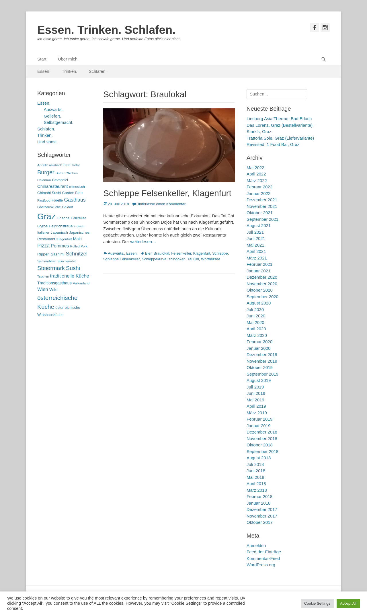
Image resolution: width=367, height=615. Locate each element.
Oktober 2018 (260, 444)
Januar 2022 (258, 193)
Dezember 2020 (262, 277)
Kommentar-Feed (263, 558)
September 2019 (262, 374)
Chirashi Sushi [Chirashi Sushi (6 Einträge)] (49, 193)
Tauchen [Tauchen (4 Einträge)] (43, 276)
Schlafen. (98, 71)
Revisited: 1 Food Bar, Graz (273, 144)
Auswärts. (116, 253)
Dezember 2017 (262, 509)
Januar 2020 (258, 348)
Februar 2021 (259, 264)
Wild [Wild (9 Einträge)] (53, 289)
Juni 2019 (256, 393)
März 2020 (257, 335)
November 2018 (262, 438)
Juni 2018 (256, 470)
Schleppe (220, 253)
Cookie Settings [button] (317, 603)
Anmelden (256, 545)
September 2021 (262, 219)
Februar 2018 (259, 496)
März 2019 (257, 412)
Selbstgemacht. (58, 122)
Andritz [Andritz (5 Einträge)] (42, 165)
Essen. (43, 71)
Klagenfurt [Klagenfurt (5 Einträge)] (64, 239)
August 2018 (259, 457)
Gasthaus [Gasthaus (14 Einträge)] (74, 200)
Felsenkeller (181, 253)
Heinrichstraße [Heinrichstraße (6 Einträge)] (61, 226)
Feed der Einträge (264, 551)
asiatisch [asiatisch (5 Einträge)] (55, 165)
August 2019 (259, 380)
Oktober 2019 (260, 367)
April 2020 (256, 328)
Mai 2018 (255, 477)
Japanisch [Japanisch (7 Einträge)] (59, 232)
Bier (148, 253)
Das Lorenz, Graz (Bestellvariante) (280, 125)
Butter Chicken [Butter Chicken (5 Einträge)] (67, 173)
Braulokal (161, 253)
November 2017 (262, 516)
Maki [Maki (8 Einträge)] (77, 239)
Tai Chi (193, 259)
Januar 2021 (258, 270)
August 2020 (259, 302)
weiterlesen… (143, 241)
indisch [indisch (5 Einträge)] (79, 226)
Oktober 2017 (260, 522)
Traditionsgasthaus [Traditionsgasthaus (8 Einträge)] (54, 283)
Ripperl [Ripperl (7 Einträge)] (43, 254)
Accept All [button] (348, 603)
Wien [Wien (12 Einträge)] (42, 289)
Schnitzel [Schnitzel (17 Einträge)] (76, 254)
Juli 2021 (255, 232)
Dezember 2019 (262, 354)
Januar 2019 (258, 425)
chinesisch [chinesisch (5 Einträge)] (77, 187)
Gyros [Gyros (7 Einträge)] (42, 226)
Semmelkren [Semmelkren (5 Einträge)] (46, 261)
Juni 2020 (256, 315)
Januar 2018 (258, 503)
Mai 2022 (255, 167)
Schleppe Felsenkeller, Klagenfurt (167, 193)
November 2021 (262, 206)
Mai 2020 (255, 322)
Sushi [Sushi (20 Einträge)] (73, 268)
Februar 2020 (259, 341)
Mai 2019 (255, 399)
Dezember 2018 (262, 431)
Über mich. (68, 58)
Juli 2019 (255, 386)
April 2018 (256, 483)
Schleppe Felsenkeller (121, 259)
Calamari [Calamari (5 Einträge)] (44, 180)
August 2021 (259, 225)
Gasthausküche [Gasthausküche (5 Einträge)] (49, 207)
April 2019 (256, 406)
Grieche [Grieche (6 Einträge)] (63, 218)
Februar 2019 (259, 419)
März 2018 (257, 490)
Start (41, 58)
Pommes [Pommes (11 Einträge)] (60, 245)
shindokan (177, 259)
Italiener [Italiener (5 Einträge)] (43, 233)
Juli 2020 (255, 309)
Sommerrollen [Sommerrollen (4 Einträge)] (66, 261)
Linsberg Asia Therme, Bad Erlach (279, 118)
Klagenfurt (201, 253)
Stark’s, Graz (259, 131)
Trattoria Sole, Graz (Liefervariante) (280, 138)
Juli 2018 (255, 464)
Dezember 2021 (262, 199)
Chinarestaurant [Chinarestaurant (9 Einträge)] (52, 186)
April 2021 (256, 251)
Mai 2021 (255, 245)
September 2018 (262, 451)
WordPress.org (261, 564)
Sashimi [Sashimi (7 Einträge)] (58, 254)
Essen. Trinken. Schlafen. (106, 30)
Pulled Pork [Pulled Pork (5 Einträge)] (78, 246)
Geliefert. (52, 116)
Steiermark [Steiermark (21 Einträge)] (51, 268)
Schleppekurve (154, 259)
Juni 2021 (256, 238)
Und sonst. (47, 141)
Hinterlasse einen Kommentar (161, 204)
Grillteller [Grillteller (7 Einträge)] (78, 218)
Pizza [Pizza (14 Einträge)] (43, 246)
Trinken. (69, 71)
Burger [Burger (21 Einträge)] (45, 172)
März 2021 (257, 257)
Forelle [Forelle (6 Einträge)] (57, 200)
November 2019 (262, 361)
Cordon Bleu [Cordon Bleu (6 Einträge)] (72, 193)
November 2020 (262, 283)
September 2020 (262, 296)
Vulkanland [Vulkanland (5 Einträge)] (81, 283)
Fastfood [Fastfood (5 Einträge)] (43, 200)
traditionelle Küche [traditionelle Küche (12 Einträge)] (69, 276)
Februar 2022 (259, 186)
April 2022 (256, 173)
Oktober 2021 (260, 212)
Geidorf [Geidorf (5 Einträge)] (67, 207)
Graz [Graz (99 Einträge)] (46, 216)
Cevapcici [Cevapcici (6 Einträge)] (60, 180)
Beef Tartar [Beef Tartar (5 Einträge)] (71, 165)
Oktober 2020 (260, 290)
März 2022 (257, 180)
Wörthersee (210, 259)
